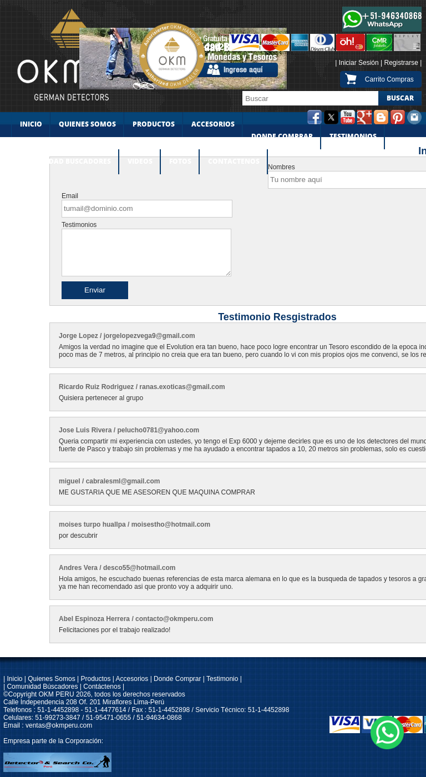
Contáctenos (101, 686)
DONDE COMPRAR (282, 136)
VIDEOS (140, 161)
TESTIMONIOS (353, 136)
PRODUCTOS (154, 124)
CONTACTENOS (234, 161)
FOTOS (180, 161)
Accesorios (131, 679)
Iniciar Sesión (359, 63)
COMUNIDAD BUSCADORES (65, 161)
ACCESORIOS (213, 124)
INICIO (31, 124)
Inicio (14, 679)
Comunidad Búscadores (42, 686)
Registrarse (401, 63)
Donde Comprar (177, 679)
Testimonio (222, 679)
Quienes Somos (51, 679)
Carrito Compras (389, 79)
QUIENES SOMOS (87, 124)
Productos (95, 679)
